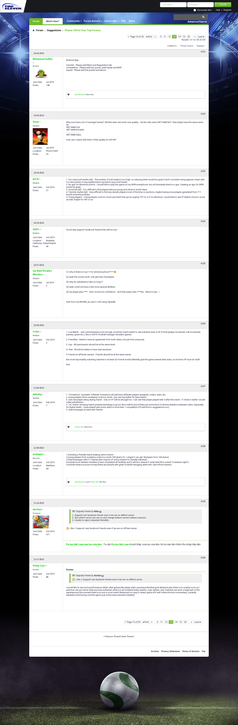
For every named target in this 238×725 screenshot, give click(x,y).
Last (201, 36)
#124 (203, 221)
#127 (203, 386)
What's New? (52, 21)
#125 (203, 263)
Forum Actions (92, 21)
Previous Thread (112, 636)
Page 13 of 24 (136, 36)
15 (184, 36)
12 (169, 36)
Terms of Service (190, 651)
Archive (155, 651)
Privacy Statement (170, 651)
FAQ (123, 21)
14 (179, 36)
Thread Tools (186, 46)
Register (227, 10)
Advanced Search (197, 21)
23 (188, 36)
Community (73, 21)
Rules (132, 21)
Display (200, 46)
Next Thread (127, 636)
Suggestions (54, 30)
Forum (36, 21)
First (148, 36)
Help (218, 10)
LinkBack (171, 46)
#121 (203, 51)
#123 (203, 171)
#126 (203, 323)
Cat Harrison (80, 94)
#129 (203, 501)
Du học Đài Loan (120, 544)
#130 (203, 558)
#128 (203, 446)
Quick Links (110, 21)
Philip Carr (79, 427)
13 (174, 36)
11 (165, 36)
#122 (203, 114)
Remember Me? (204, 10)
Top (203, 651)
